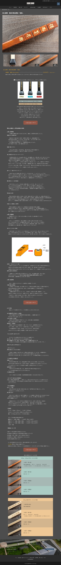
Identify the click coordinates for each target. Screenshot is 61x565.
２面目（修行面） (28, 472)
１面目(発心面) (27, 504)
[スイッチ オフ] (58, 4)
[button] (4, 60)
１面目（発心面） (28, 462)
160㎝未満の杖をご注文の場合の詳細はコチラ (30, 104)
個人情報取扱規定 (31, 559)
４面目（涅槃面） (28, 489)
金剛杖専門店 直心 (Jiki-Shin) (31, 563)
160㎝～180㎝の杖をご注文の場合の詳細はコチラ (30, 101)
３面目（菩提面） (28, 480)
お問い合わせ (49, 549)
